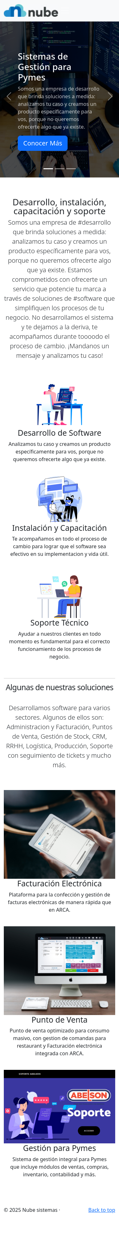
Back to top (101, 1209)
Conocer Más (42, 143)
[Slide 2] (59, 168)
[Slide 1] (48, 168)
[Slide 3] (71, 168)
